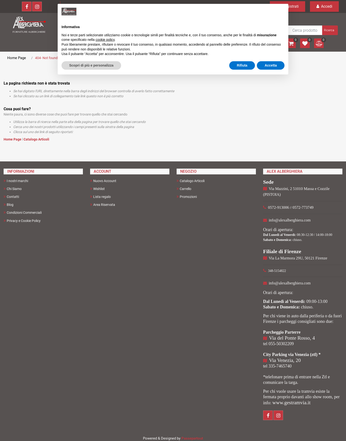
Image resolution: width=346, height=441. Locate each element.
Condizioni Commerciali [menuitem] (23, 212)
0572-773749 (303, 207)
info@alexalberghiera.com (290, 220)
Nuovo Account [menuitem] (103, 181)
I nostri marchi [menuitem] (16, 181)
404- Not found (46, 58)
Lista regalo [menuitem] (100, 197)
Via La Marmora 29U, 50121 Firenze (298, 258)
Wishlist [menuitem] (97, 189)
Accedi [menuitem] (324, 6)
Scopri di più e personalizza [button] (91, 65)
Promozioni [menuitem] (187, 197)
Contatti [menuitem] (11, 197)
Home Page (16, 58)
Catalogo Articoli (36, 139)
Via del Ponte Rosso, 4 (292, 338)
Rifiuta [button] (242, 65)
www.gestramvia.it (291, 402)
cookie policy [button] (105, 40)
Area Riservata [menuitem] (102, 204)
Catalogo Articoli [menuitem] (190, 181)
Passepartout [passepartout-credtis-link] (192, 438)
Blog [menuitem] (8, 204)
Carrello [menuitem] (184, 189)
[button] (329, 30)
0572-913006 (278, 207)
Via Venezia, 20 (285, 360)
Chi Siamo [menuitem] (13, 189)
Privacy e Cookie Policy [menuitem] (22, 221)
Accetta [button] (271, 65)
